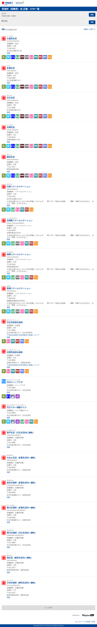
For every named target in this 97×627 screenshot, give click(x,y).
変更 (92, 15)
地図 (8, 53)
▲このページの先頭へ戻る (85, 622)
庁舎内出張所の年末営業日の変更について (23, 335)
